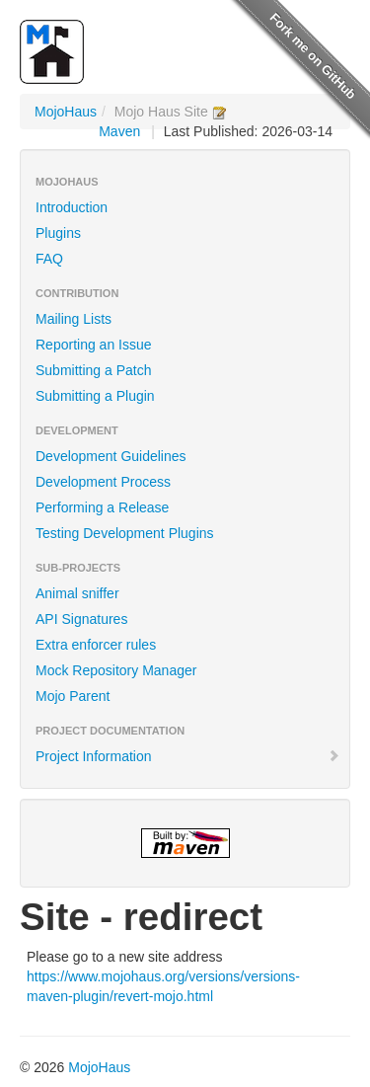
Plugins (58, 233)
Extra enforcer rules (96, 645)
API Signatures (81, 619)
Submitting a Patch (94, 370)
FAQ (49, 259)
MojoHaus (66, 111)
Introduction (72, 207)
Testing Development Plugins (125, 533)
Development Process (103, 482)
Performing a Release (102, 507)
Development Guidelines (111, 456)
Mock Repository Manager (116, 670)
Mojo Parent (73, 696)
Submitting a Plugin (95, 396)
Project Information (188, 756)
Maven (119, 131)
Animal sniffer (77, 593)
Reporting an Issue (94, 344)
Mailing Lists (73, 319)
